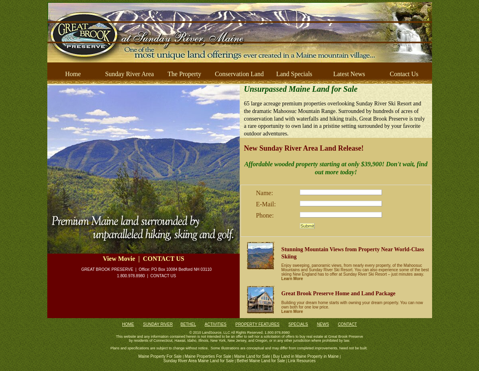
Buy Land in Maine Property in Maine (306, 356)
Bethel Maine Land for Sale (261, 361)
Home (74, 74)
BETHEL (188, 324)
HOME (128, 324)
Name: (264, 193)
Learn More (292, 278)
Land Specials (294, 74)
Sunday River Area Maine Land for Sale (199, 361)
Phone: (264, 215)
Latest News (349, 74)
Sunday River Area (129, 74)
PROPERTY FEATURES (257, 324)
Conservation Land (239, 74)
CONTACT (347, 324)
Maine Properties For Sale (208, 356)
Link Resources (302, 361)
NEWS (323, 324)
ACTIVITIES (215, 324)
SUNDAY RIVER (158, 324)
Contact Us (404, 74)
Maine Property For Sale (160, 356)
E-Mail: (266, 204)
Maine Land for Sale (252, 356)
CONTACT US (163, 258)
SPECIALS (298, 324)
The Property (184, 74)
